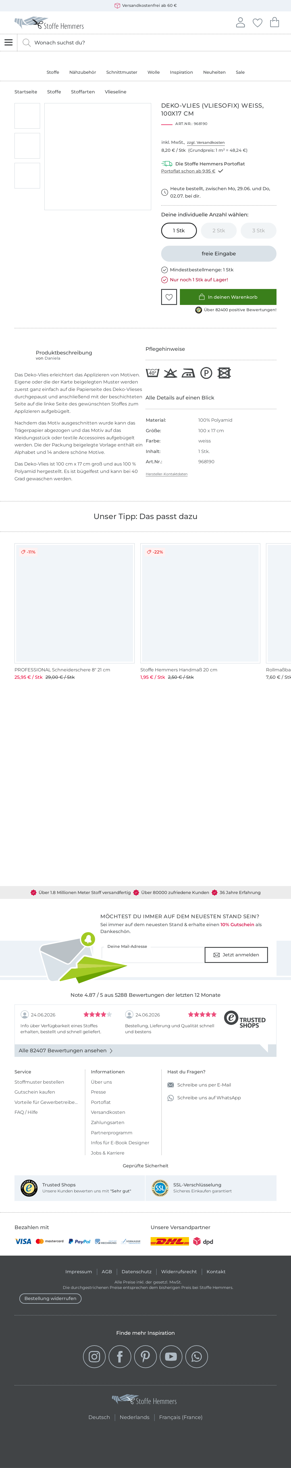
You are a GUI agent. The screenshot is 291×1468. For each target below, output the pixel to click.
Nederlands (134, 1416)
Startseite (25, 92)
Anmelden (240, 22)
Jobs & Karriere (107, 1153)
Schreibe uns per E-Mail (199, 1085)
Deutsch (99, 1416)
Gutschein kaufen (34, 1092)
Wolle (153, 72)
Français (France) (180, 1416)
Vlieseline (115, 92)
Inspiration (181, 72)
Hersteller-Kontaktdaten (167, 474)
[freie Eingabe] (219, 254)
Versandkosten (108, 1112)
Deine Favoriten (257, 22)
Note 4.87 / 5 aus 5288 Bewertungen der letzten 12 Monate (145, 995)
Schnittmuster (121, 72)
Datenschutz (136, 1271)
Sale (240, 72)
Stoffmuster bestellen (39, 1082)
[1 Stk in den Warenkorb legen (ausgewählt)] (179, 231)
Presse (98, 1092)
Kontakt (216, 1271)
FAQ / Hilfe (26, 1112)
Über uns (101, 1082)
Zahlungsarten (107, 1122)
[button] (169, 297)
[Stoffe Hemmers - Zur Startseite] (144, 1400)
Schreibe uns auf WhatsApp (204, 1098)
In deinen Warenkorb (228, 297)
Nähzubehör (82, 72)
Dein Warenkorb (274, 21)
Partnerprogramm (111, 1132)
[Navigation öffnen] (8, 42)
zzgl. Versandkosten (206, 142)
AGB (107, 1271)
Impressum (78, 1271)
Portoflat (101, 1102)
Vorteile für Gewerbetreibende (47, 1102)
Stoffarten (83, 92)
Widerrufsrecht (179, 1271)
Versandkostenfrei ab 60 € (146, 6)
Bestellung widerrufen (50, 1298)
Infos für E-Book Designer (120, 1142)
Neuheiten (214, 72)
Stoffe (53, 72)
